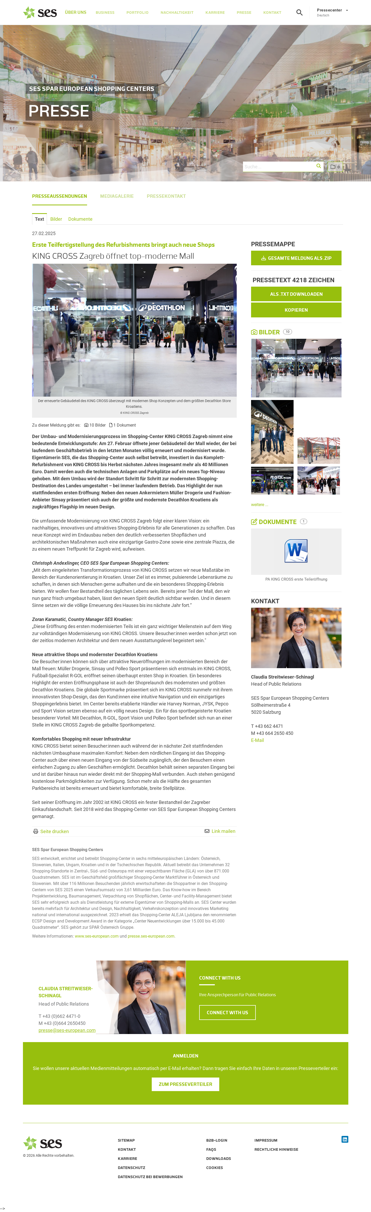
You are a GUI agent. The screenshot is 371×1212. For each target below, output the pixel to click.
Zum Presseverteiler (185, 1084)
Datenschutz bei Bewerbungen (150, 1176)
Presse (244, 12)
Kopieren (296, 310)
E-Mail (257, 740)
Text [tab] (39, 219)
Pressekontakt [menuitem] (166, 196)
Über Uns (74, 12)
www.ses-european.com (97, 936)
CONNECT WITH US (227, 1013)
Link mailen (223, 831)
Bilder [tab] (56, 219)
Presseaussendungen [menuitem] (59, 196)
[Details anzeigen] (296, 551)
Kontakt (273, 12)
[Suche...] (283, 167)
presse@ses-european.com (67, 1030)
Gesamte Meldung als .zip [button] (296, 258)
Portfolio (138, 12)
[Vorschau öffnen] (134, 330)
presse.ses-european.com (151, 936)
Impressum (265, 1140)
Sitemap (126, 1140)
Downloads (218, 1158)
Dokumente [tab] (80, 219)
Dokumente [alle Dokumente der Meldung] (274, 522)
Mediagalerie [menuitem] (117, 196)
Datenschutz (131, 1167)
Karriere (215, 12)
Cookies (214, 1167)
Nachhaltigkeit (177, 12)
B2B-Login (216, 1140)
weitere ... (259, 504)
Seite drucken (54, 831)
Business (105, 12)
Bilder (266, 332)
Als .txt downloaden (296, 294)
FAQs (211, 1149)
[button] (319, 166)
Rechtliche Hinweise (276, 1149)
